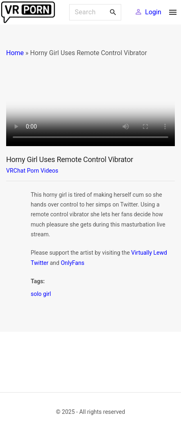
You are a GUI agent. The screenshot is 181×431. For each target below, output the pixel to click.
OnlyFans (72, 263)
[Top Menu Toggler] (173, 12)
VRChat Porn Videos (32, 170)
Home (15, 53)
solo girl (41, 294)
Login (153, 12)
